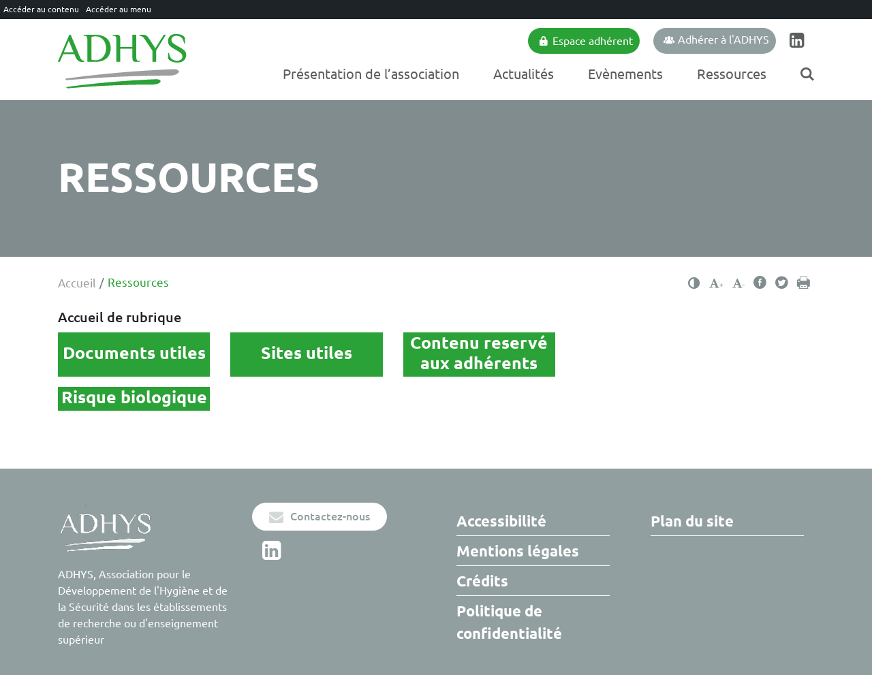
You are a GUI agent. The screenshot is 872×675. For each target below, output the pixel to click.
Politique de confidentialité (509, 622)
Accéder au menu (118, 9)
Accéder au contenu (41, 9)
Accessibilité (501, 520)
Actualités (523, 74)
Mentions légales (517, 550)
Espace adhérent (585, 41)
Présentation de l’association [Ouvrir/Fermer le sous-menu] (371, 74)
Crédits (482, 580)
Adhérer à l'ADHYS (716, 39)
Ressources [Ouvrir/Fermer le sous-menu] (731, 74)
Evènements (625, 74)
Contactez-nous (319, 517)
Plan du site (692, 520)
